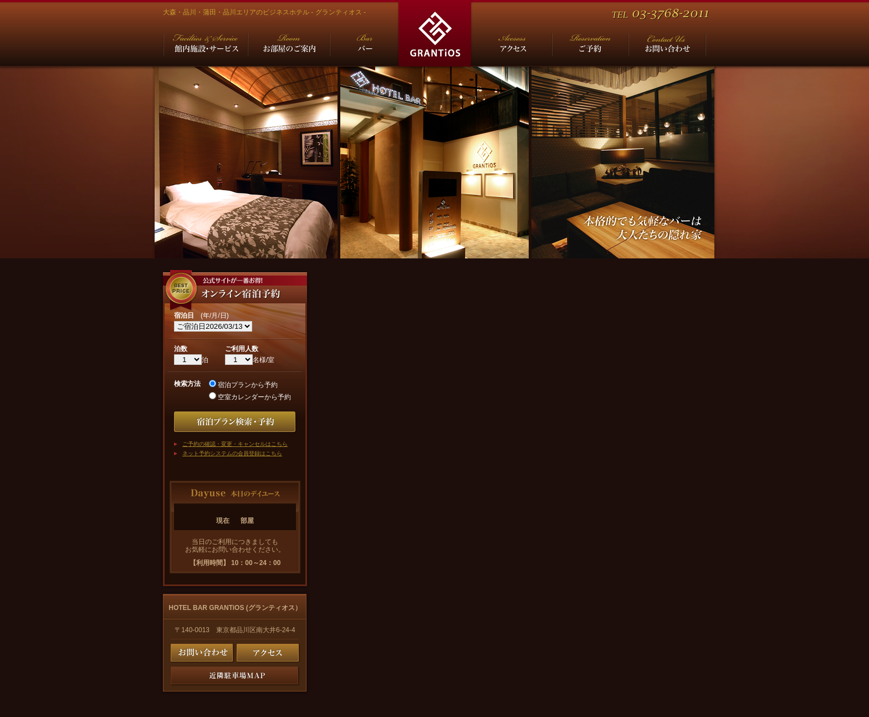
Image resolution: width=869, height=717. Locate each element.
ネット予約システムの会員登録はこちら (232, 453)
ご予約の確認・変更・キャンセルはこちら (235, 444)
